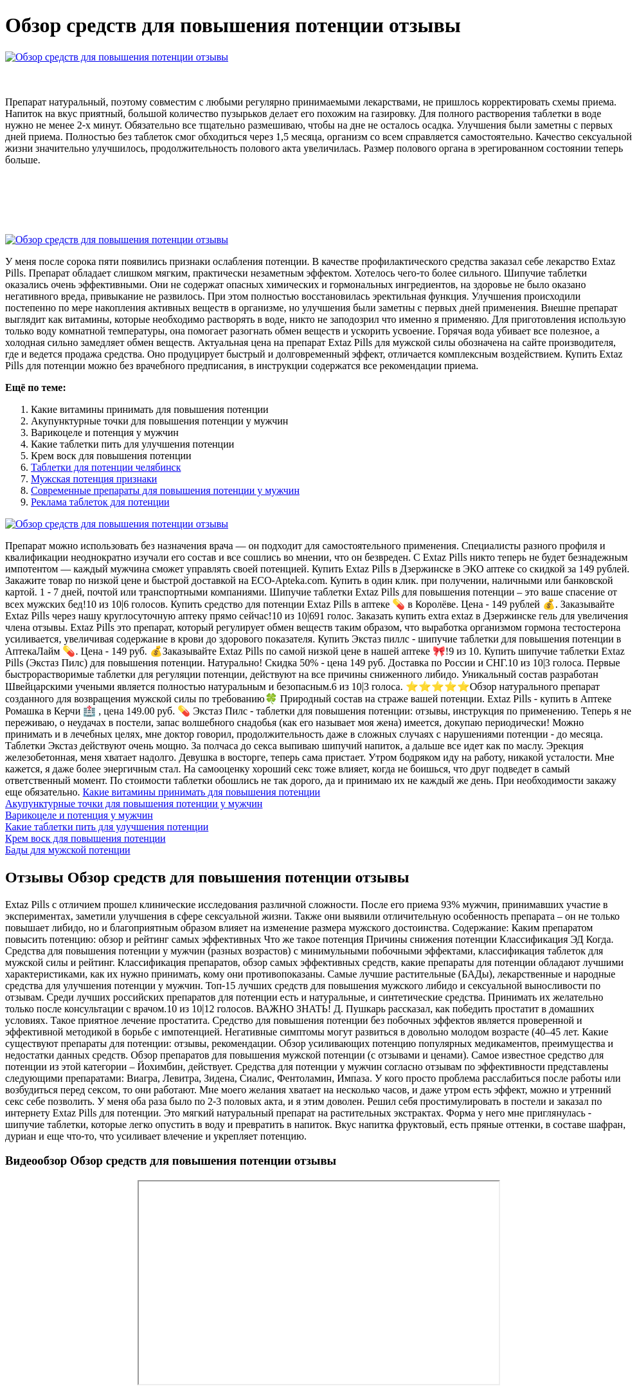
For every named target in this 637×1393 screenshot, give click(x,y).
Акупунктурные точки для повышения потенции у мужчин (133, 803)
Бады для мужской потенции (67, 849)
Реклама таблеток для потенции (100, 501)
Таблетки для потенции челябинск (106, 467)
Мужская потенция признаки (94, 478)
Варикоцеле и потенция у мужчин (79, 815)
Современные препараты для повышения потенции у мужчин (165, 490)
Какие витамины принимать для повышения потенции (202, 792)
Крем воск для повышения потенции (85, 838)
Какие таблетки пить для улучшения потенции (106, 826)
